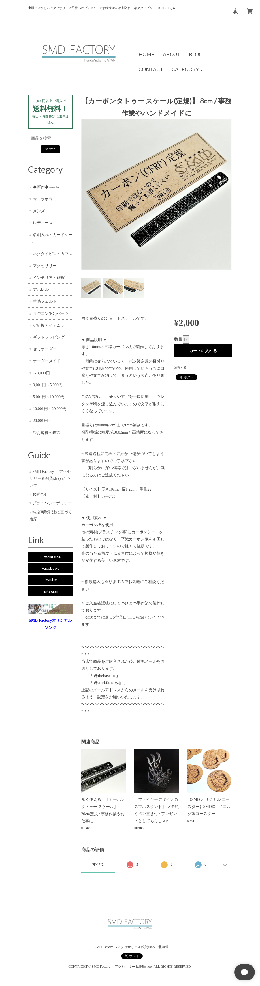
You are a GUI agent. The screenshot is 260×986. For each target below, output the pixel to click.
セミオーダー (45, 349)
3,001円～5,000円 (48, 385)
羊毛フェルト (45, 301)
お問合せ (40, 494)
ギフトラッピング (49, 337)
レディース (43, 223)
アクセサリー (45, 266)
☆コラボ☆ (43, 199)
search (50, 149)
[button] (187, 69)
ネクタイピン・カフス (53, 254)
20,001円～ (42, 421)
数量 (178, 339)
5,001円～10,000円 (49, 397)
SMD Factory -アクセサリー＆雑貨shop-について (50, 478)
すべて (98, 864)
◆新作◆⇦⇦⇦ (46, 187)
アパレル (41, 289)
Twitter (50, 579)
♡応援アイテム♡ (49, 325)
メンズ (39, 211)
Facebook (50, 568)
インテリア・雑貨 (49, 278)
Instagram (50, 591)
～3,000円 (41, 373)
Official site (50, 556)
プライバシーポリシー (52, 503)
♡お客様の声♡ (47, 433)
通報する (180, 367)
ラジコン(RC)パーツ (51, 313)
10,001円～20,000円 (50, 409)
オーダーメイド (47, 361)
